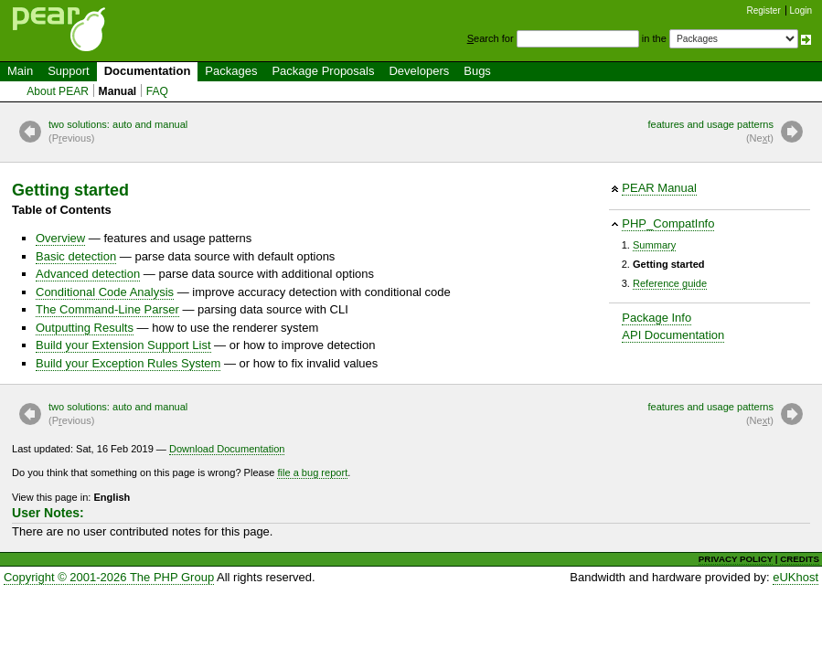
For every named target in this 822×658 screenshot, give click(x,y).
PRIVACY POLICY (736, 559)
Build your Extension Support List (123, 345)
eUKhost (795, 577)
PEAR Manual (659, 188)
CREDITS (799, 559)
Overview (60, 238)
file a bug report (312, 472)
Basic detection (76, 256)
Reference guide (670, 283)
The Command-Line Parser (107, 309)
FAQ (157, 91)
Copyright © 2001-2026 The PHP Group (109, 577)
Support (69, 71)
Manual (118, 91)
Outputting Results (84, 327)
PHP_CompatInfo (668, 223)
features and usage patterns (710, 132)
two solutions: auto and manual (117, 132)
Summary (654, 244)
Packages (231, 71)
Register (764, 10)
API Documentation (673, 335)
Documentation (147, 71)
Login (801, 10)
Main (20, 71)
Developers (419, 71)
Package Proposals (323, 71)
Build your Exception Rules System (128, 363)
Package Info (656, 317)
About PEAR (58, 91)
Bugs (477, 71)
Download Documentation (227, 448)
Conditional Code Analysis (105, 292)
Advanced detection (88, 274)
